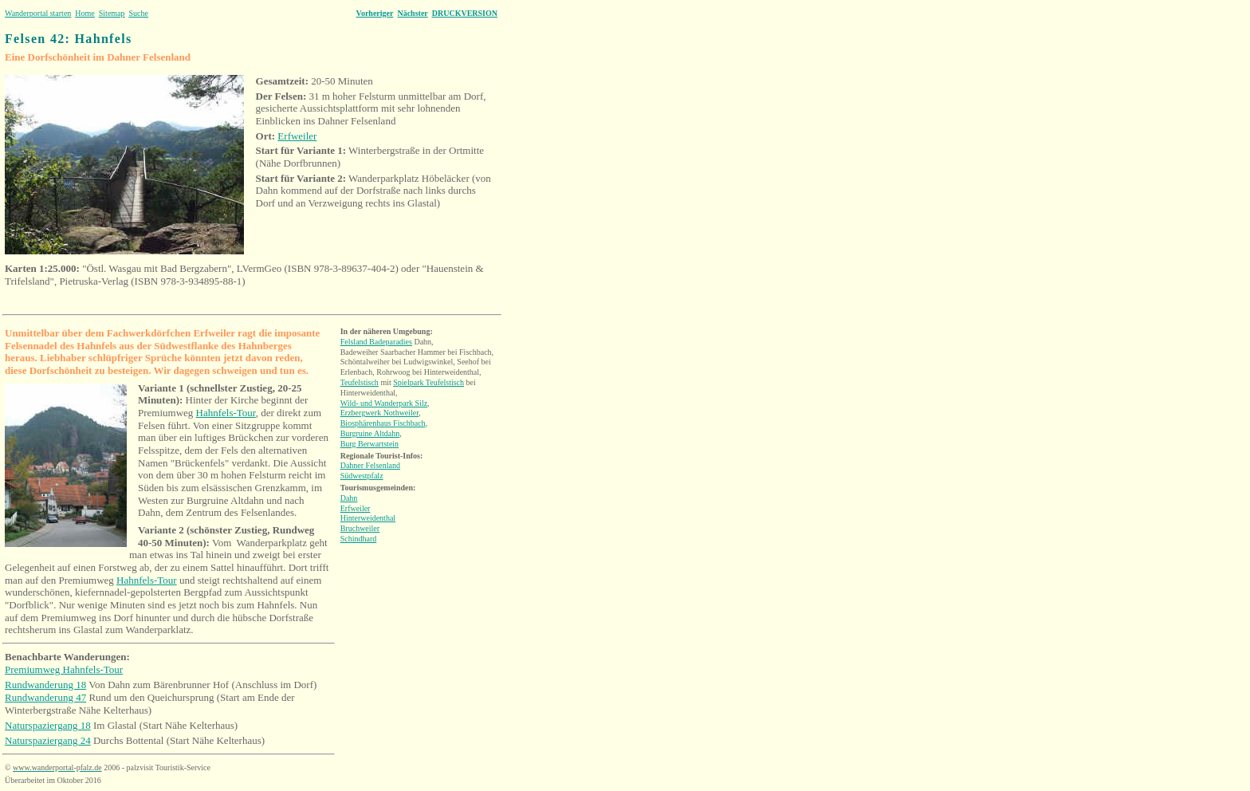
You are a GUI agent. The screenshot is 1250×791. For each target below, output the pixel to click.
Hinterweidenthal (367, 518)
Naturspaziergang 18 (48, 725)
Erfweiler (296, 136)
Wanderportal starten (38, 13)
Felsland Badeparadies (376, 341)
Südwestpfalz (361, 475)
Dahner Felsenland (370, 465)
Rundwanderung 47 (45, 697)
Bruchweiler (359, 528)
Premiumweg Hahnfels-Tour (64, 669)
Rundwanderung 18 (45, 685)
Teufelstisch (359, 382)
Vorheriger (375, 13)
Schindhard (358, 538)
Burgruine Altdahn (370, 433)
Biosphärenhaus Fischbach (383, 423)
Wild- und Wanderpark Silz (383, 403)
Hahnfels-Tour (226, 413)
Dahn (349, 498)
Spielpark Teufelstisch (428, 382)
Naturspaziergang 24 (48, 740)
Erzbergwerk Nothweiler (379, 412)
